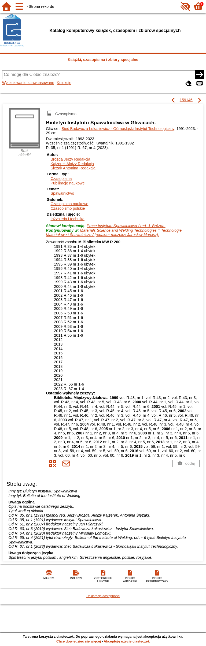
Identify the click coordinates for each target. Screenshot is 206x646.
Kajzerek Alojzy (72, 164)
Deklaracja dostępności (103, 596)
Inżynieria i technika (67, 219)
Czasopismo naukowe (69, 204)
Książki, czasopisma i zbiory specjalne (103, 59)
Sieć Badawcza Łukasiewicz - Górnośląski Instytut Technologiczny (118, 128)
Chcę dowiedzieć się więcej (78, 641)
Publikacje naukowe (67, 183)
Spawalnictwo (62, 193)
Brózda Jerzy (70, 159)
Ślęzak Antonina (72, 168)
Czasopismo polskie (67, 208)
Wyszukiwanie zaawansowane (28, 83)
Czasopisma (61, 178)
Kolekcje (64, 83)
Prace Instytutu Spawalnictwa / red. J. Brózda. (126, 226)
